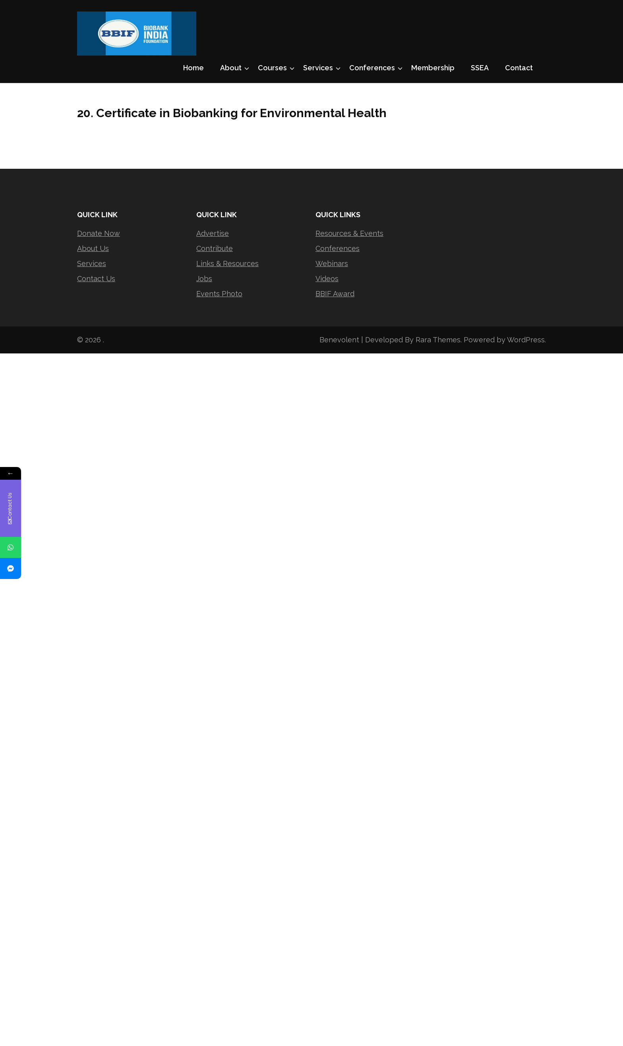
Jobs (204, 278)
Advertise (212, 233)
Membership (433, 68)
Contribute (214, 248)
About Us (93, 248)
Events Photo (219, 293)
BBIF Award (334, 293)
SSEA (480, 68)
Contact (519, 68)
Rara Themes (438, 340)
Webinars (331, 263)
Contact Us (96, 278)
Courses (272, 68)
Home (193, 68)
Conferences (372, 68)
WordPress (526, 340)
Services (318, 68)
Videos (327, 278)
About (231, 68)
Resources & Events (349, 233)
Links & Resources (227, 263)
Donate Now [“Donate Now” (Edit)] (98, 233)
